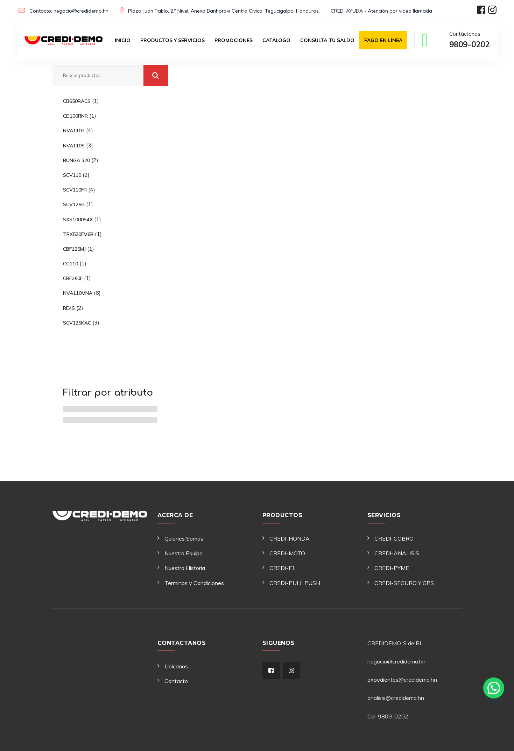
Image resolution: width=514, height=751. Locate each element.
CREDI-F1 (282, 567)
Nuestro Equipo (183, 553)
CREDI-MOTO (287, 553)
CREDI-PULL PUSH (294, 582)
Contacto (176, 680)
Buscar (155, 75)
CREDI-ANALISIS (396, 553)
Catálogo (276, 40)
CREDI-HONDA (289, 538)
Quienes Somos (183, 538)
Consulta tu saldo (327, 40)
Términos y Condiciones (194, 582)
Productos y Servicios (172, 40)
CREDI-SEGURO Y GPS (404, 582)
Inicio (123, 40)
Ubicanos (176, 666)
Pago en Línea (383, 40)
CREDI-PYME (391, 567)
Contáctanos (469, 40)
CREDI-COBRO (394, 538)
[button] (493, 687)
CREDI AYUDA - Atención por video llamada (381, 11)
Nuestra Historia (184, 567)
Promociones (233, 40)
